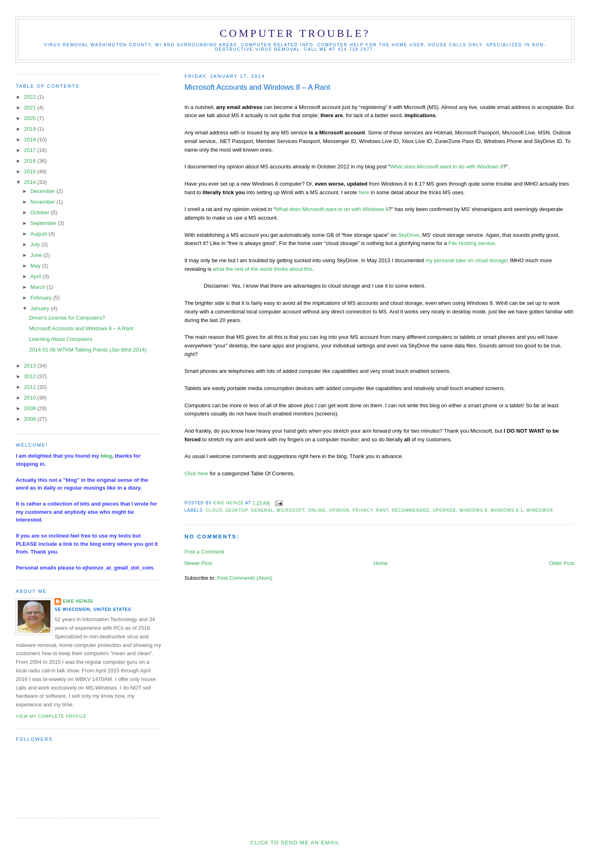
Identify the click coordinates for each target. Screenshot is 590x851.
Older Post (561, 563)
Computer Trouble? (295, 33)
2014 (30, 182)
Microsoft (291, 510)
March (38, 287)
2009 (30, 408)
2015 (30, 171)
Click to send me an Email (295, 843)
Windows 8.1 (507, 510)
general (262, 510)
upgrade (444, 510)
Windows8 (539, 510)
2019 (30, 129)
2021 (30, 107)
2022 (30, 97)
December (43, 191)
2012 (30, 376)
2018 (30, 139)
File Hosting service (471, 243)
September (44, 223)
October (40, 212)
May (36, 266)
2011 (30, 387)
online (317, 510)
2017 (30, 150)
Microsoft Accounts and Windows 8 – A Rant (81, 328)
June (36, 255)
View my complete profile (51, 716)
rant (382, 510)
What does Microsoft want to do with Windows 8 (446, 166)
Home (380, 563)
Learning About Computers (61, 339)
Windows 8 (473, 510)
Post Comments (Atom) (244, 578)
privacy (363, 510)
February (41, 298)
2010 (30, 398)
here (364, 192)
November (43, 202)
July (35, 244)
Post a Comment (204, 552)
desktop (236, 510)
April (36, 276)
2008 (30, 419)
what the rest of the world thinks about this (263, 269)
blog (106, 456)
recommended (411, 510)
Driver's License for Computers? (67, 318)
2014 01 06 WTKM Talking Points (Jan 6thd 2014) (88, 350)
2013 (30, 366)
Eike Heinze (78, 601)
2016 (30, 161)
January (40, 308)
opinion (339, 510)
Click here (196, 473)
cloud (214, 510)
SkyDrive (408, 235)
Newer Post (198, 563)
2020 (30, 118)
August (39, 234)
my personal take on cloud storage (466, 260)
